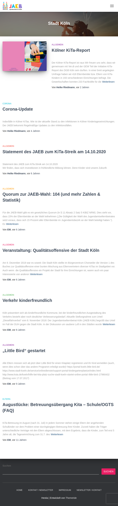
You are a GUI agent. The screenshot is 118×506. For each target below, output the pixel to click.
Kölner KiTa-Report (71, 50)
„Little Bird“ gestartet (24, 350)
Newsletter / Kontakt (89, 490)
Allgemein (57, 44)
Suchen (7, 465)
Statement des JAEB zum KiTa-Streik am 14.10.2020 (54, 151)
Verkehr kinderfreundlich (27, 300)
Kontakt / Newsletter (40, 490)
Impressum (65, 490)
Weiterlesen (108, 81)
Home (19, 490)
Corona (7, 103)
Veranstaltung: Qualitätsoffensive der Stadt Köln (51, 250)
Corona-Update (18, 109)
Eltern (6, 399)
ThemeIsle (71, 498)
